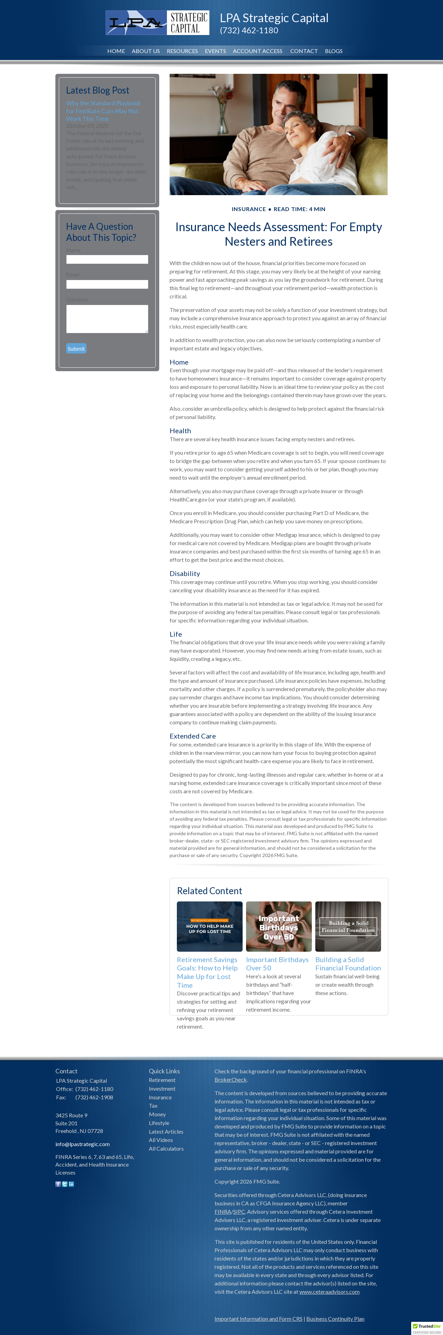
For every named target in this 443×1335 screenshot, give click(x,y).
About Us (146, 50)
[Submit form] (76, 348)
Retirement (162, 1079)
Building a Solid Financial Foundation (348, 963)
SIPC (239, 1211)
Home (116, 50)
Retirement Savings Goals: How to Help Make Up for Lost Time (207, 972)
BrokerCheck (231, 1079)
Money (157, 1114)
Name (73, 249)
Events (215, 50)
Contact (304, 50)
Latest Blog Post (97, 90)
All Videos (161, 1139)
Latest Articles (166, 1131)
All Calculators (166, 1148)
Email (72, 274)
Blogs (334, 50)
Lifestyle (159, 1122)
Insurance (160, 1097)
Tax (153, 1105)
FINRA (223, 1211)
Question (77, 299)
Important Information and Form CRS (258, 1318)
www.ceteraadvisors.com (329, 1291)
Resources (182, 50)
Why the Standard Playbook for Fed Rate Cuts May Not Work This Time (103, 110)
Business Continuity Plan (335, 1318)
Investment (162, 1088)
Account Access (258, 50)
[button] (427, 1328)
